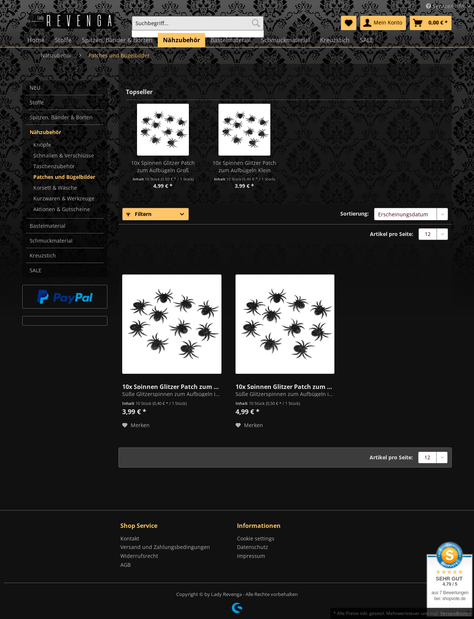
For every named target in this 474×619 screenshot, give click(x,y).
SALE (35, 270)
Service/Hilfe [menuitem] (445, 6)
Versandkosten (455, 613)
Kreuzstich (43, 255)
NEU (35, 87)
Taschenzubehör (54, 166)
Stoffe (37, 102)
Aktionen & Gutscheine (61, 209)
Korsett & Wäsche (55, 187)
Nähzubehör (45, 132)
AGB (125, 564)
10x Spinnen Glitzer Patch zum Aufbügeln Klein (244, 166)
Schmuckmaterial (51, 240)
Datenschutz (252, 546)
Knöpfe (42, 144)
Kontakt (129, 538)
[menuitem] (198, 26)
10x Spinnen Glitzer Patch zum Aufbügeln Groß (163, 166)
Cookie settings (255, 538)
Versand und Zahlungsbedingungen (165, 546)
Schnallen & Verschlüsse (63, 155)
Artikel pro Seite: (391, 233)
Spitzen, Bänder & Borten (61, 117)
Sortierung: (354, 213)
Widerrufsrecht (139, 555)
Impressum (251, 555)
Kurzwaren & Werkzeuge (63, 198)
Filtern (138, 213)
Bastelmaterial (48, 225)
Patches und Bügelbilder (64, 176)
